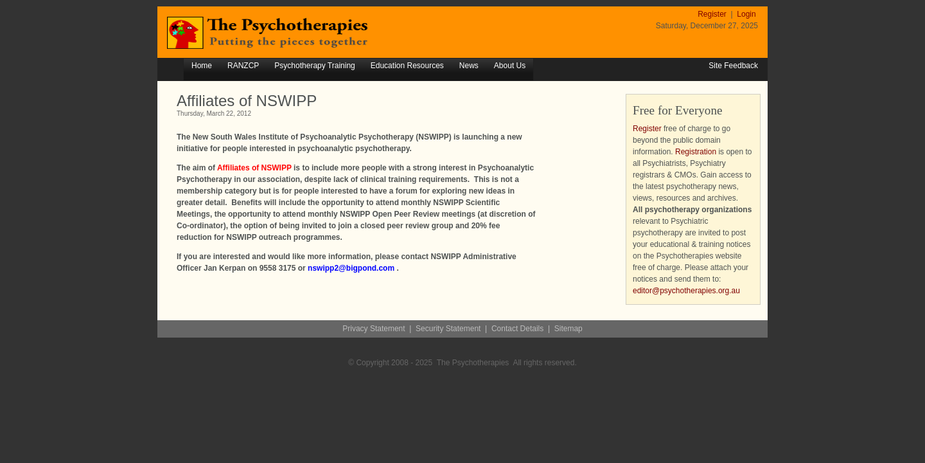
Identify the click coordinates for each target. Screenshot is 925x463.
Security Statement (448, 328)
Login (746, 14)
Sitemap (568, 328)
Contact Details (517, 328)
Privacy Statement (373, 328)
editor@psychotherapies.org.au (686, 290)
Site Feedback (733, 65)
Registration (695, 151)
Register (713, 14)
